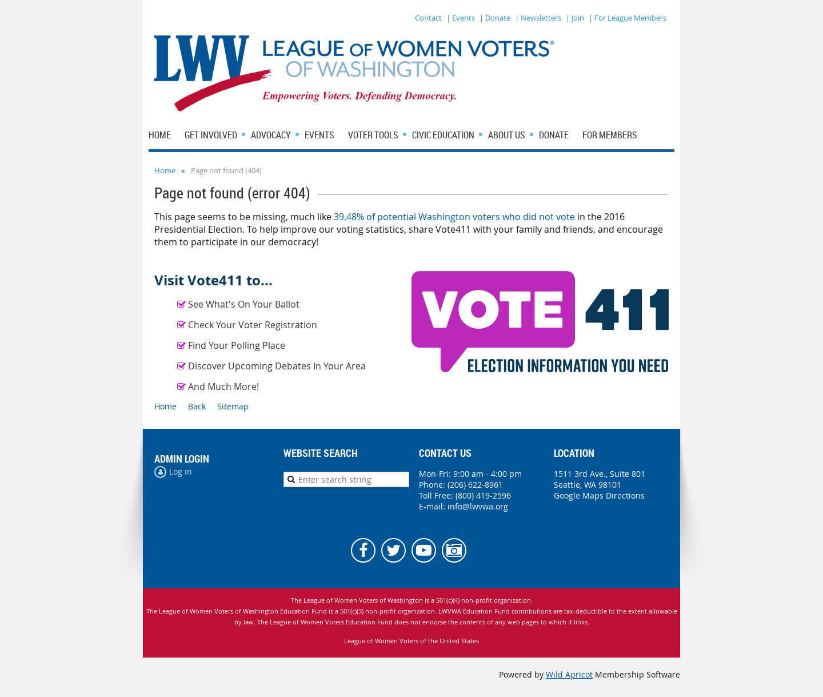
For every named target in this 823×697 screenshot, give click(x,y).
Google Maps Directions (599, 495)
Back (197, 406)
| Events (460, 18)
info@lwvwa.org (478, 506)
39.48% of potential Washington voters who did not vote (454, 216)
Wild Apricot (569, 674)
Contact (428, 18)
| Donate (495, 18)
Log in (180, 471)
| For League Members (627, 18)
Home (164, 170)
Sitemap (233, 406)
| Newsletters (538, 18)
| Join (575, 18)
